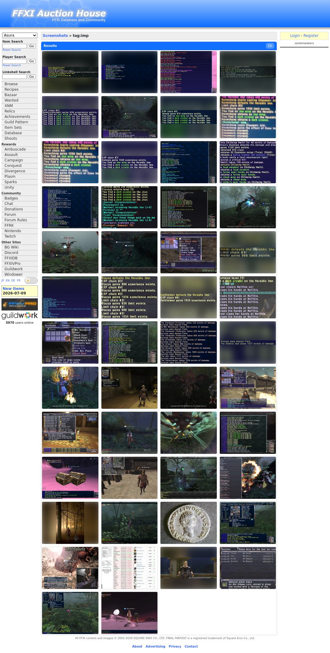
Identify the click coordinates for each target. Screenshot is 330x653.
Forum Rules (16, 220)
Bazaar (11, 95)
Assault (11, 155)
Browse (11, 84)
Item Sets (13, 127)
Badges (11, 198)
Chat (9, 204)
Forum (10, 215)
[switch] (31, 280)
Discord (11, 253)
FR (18, 280)
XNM (9, 106)
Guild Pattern (16, 122)
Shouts (11, 138)
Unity (9, 187)
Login (295, 36)
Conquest (13, 166)
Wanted (11, 100)
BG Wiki (11, 247)
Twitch (10, 236)
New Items (13, 289)
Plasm (10, 176)
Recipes (11, 89)
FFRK (9, 225)
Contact (191, 646)
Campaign (14, 160)
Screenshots (55, 36)
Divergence (15, 171)
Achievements (17, 117)
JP (3, 280)
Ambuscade (15, 149)
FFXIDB (11, 258)
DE (13, 280)
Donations (14, 209)
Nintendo (13, 231)
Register (310, 36)
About (137, 646)
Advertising (155, 646)
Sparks (11, 182)
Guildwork (14, 269)
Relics (10, 111)
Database (13, 133)
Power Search (11, 49)
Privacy (175, 646)
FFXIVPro (13, 264)
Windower (14, 274)
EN (7, 280)
